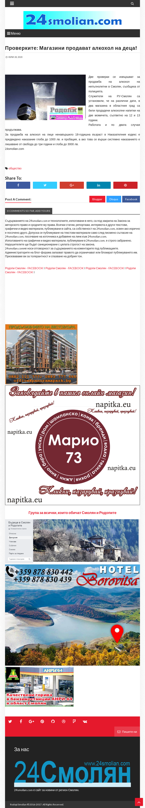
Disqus (114, 199)
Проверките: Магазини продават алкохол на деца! (71, 48)
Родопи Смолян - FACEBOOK (24, 268)
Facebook (131, 199)
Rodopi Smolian (18, 804)
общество (15, 168)
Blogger (97, 199)
